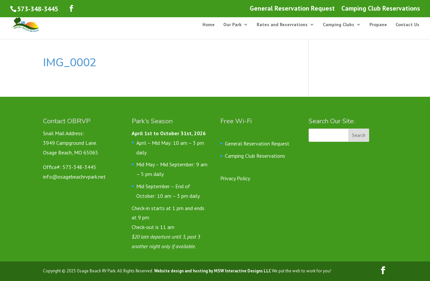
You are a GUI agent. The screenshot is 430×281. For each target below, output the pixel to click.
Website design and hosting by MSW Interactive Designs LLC (212, 271)
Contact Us (407, 25)
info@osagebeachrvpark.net (74, 176)
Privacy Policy (235, 178)
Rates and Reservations (282, 25)
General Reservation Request (292, 9)
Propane (378, 25)
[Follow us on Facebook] (71, 8)
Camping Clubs (338, 25)
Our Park (232, 25)
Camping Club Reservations (380, 9)
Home (208, 25)
